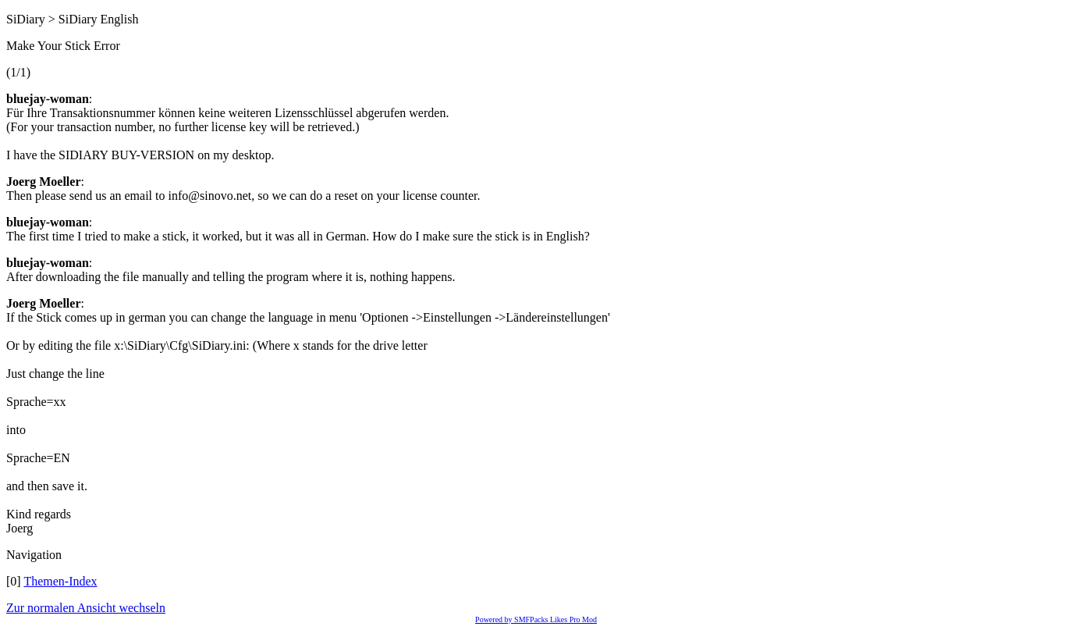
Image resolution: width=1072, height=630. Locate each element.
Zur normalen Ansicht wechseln (85, 607)
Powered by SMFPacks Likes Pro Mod (536, 619)
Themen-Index (60, 581)
